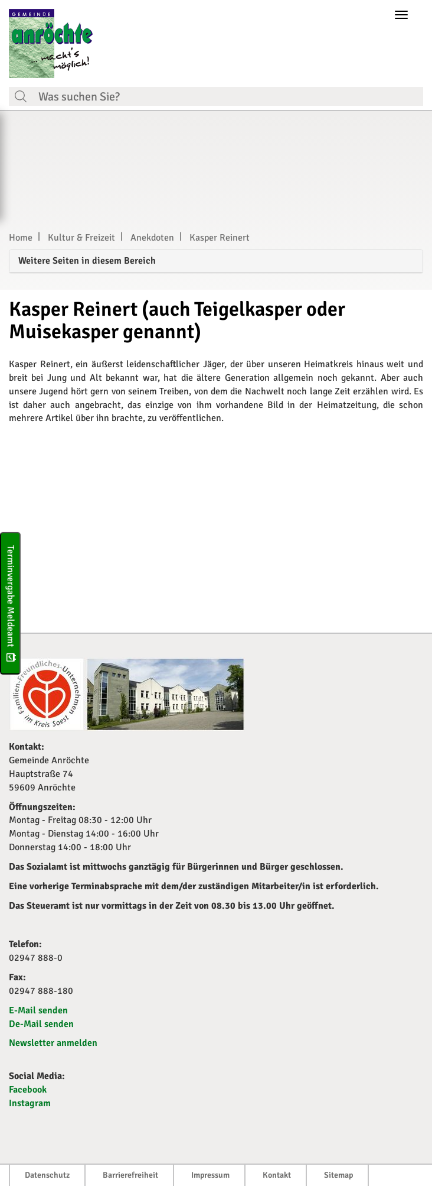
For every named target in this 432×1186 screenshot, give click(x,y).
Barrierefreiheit (130, 1175)
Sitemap (338, 1175)
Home (20, 238)
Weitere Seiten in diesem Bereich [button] (87, 261)
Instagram (30, 1103)
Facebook (28, 1090)
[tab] (216, 261)
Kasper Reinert (219, 238)
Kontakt (277, 1175)
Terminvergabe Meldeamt (11, 603)
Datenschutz (47, 1175)
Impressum (210, 1175)
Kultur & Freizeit (81, 238)
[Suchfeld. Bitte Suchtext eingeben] (227, 96)
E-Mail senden (38, 1010)
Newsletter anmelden (53, 1043)
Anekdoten (152, 238)
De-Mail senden (41, 1024)
